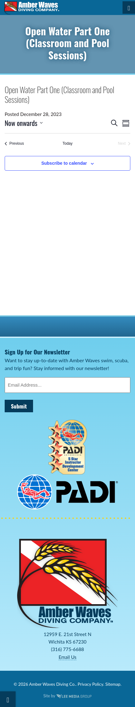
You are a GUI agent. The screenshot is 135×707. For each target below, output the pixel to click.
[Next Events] (124, 143)
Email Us (67, 657)
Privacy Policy (90, 684)
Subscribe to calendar (64, 163)
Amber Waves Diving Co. (52, 684)
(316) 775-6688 (67, 649)
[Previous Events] (14, 143)
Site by (67, 695)
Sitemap (112, 684)
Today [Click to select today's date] (67, 143)
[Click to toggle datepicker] (24, 123)
